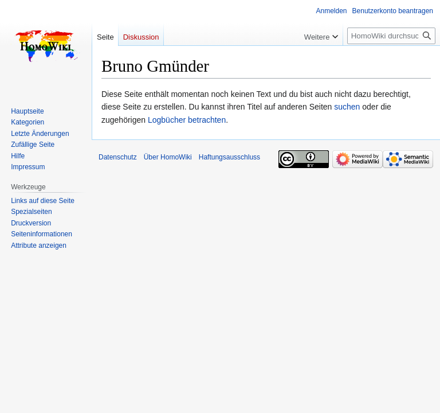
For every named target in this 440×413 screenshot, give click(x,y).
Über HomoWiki (168, 157)
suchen (347, 106)
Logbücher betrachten (187, 119)
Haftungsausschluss (229, 157)
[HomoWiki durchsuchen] (391, 36)
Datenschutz (118, 157)
